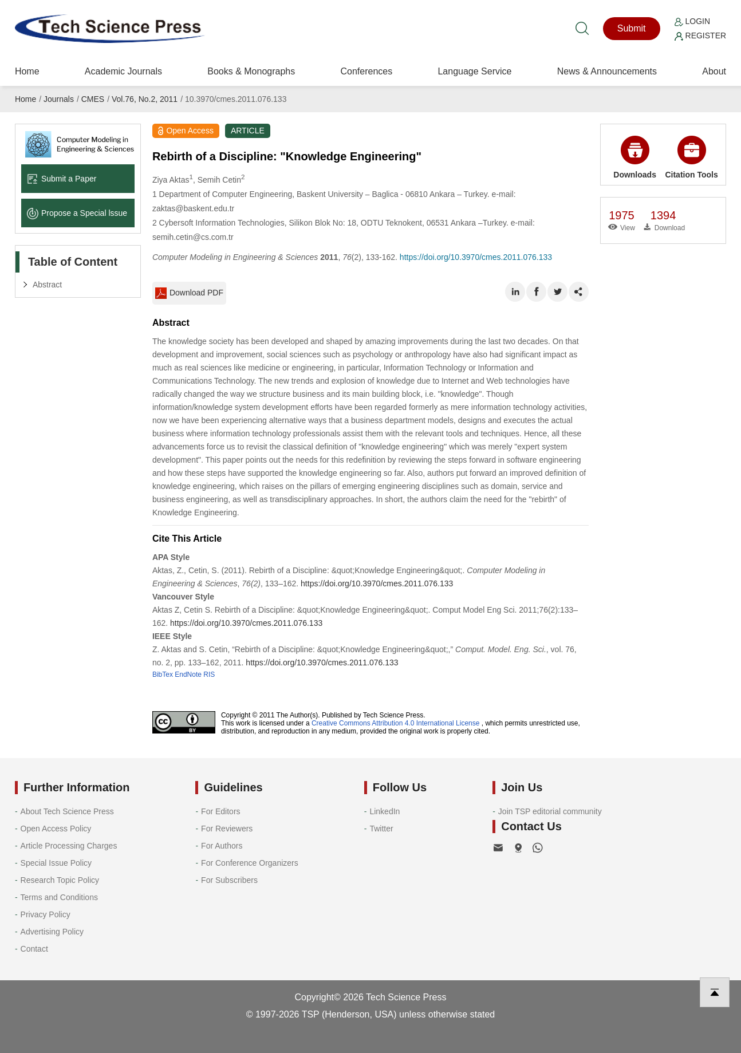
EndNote (188, 675)
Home (27, 71)
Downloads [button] (634, 157)
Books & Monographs (251, 71)
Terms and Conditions (59, 897)
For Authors (221, 845)
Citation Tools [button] (691, 157)
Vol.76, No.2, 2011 (145, 99)
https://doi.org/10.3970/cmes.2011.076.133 (476, 257)
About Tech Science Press (67, 811)
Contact (34, 948)
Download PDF (189, 293)
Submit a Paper (62, 178)
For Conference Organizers (249, 862)
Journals (59, 99)
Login (692, 21)
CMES (92, 99)
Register (700, 35)
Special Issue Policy (56, 862)
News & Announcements (607, 71)
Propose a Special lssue (77, 213)
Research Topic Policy (60, 880)
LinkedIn (384, 811)
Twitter (381, 828)
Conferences (366, 71)
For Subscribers (229, 880)
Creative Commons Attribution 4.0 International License (396, 723)
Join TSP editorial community (550, 811)
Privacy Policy (45, 914)
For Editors (220, 811)
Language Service (474, 71)
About (714, 71)
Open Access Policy (56, 828)
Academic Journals (123, 71)
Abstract (47, 284)
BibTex (162, 675)
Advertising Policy (52, 931)
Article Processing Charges (69, 845)
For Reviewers (227, 828)
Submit (631, 28)
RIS (209, 675)
